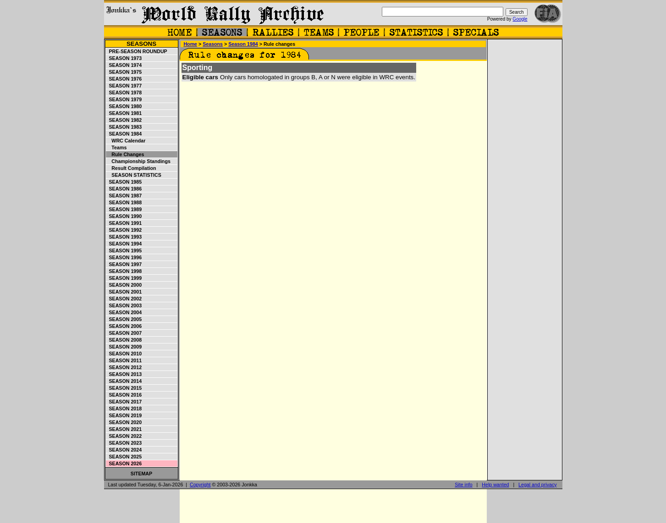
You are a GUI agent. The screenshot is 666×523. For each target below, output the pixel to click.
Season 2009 (124, 346)
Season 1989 (124, 209)
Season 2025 (124, 456)
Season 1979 (124, 99)
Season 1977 (124, 85)
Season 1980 (124, 106)
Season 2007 (124, 333)
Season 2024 (124, 449)
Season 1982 (124, 120)
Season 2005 (124, 319)
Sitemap (141, 473)
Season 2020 (124, 422)
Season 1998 (124, 271)
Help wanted (495, 484)
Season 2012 (124, 367)
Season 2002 (124, 298)
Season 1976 (124, 79)
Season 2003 (124, 305)
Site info (464, 484)
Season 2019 (124, 415)
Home (190, 44)
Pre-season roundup (136, 51)
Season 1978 (124, 92)
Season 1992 (124, 230)
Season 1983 (124, 127)
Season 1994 (124, 243)
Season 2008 (124, 340)
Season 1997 (124, 264)
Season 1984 (124, 133)
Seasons (141, 43)
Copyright (200, 484)
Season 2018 (124, 408)
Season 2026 (124, 463)
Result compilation (131, 168)
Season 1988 (124, 202)
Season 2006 (124, 326)
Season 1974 (124, 65)
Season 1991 (124, 223)
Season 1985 (124, 182)
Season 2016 (124, 395)
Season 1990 (124, 216)
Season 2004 (124, 312)
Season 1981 (124, 113)
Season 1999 (124, 278)
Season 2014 (124, 381)
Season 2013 (124, 374)
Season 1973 (124, 58)
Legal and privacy (537, 484)
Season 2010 (124, 353)
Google (519, 19)
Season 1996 (124, 257)
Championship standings (138, 161)
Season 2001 (124, 291)
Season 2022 (124, 436)
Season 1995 (124, 250)
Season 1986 (124, 188)
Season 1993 (124, 237)
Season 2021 (124, 429)
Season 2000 (124, 285)
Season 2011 (124, 360)
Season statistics (133, 175)
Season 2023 (124, 443)
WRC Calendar (126, 140)
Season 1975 (124, 72)
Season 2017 (124, 401)
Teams (116, 147)
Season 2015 (124, 388)
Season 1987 (124, 195)
